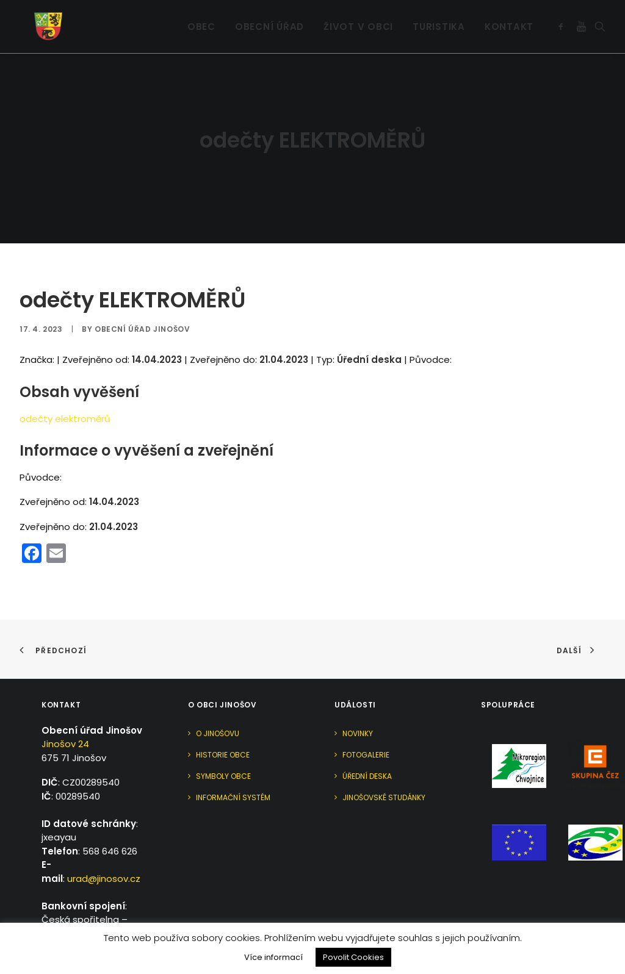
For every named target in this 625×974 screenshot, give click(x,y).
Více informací (273, 957)
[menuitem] (201, 18)
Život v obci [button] (358, 18)
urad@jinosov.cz (103, 849)
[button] (563, 18)
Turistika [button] (439, 18)
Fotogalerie (365, 726)
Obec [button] (201, 18)
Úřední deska (367, 747)
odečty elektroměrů (65, 390)
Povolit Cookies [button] (353, 957)
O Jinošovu (217, 705)
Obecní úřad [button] (269, 18)
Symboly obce (223, 747)
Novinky (357, 705)
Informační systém (233, 769)
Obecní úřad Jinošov (142, 301)
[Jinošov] (35, 18)
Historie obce (223, 726)
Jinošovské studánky (383, 769)
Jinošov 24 (65, 715)
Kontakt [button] (509, 18)
